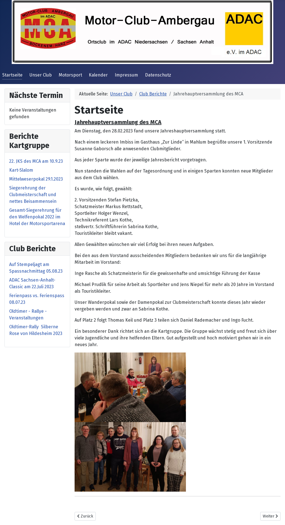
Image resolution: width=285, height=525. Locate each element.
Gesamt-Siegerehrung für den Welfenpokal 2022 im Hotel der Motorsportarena (37, 217)
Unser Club (41, 75)
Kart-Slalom (21, 170)
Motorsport (70, 75)
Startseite (12, 75)
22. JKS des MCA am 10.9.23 (36, 161)
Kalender (98, 75)
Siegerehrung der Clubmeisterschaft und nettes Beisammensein (32, 194)
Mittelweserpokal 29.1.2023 (36, 179)
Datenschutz (158, 75)
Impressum (126, 75)
